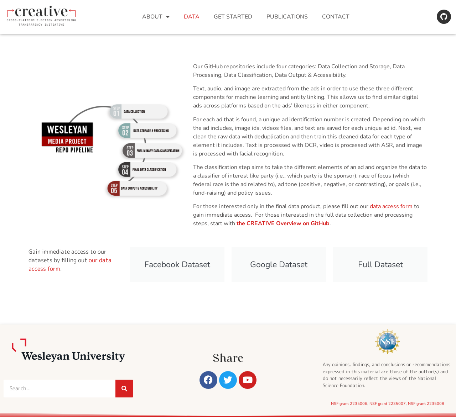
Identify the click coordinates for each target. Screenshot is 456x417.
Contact (335, 17)
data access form (391, 206)
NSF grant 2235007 (387, 403)
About (156, 16)
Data (192, 17)
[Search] (124, 388)
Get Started (233, 17)
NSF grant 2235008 (426, 403)
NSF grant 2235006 (349, 403)
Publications (287, 17)
